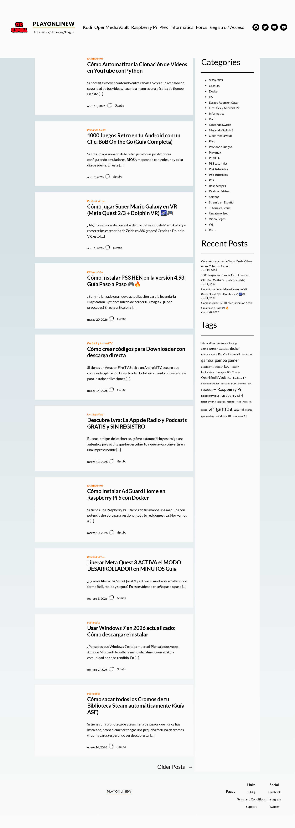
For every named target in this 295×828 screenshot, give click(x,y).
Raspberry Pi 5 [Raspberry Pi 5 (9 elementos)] (208, 406)
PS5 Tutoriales (220, 174)
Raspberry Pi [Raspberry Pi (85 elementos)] (229, 394)
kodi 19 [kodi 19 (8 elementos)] (235, 371)
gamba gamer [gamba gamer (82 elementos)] (227, 365)
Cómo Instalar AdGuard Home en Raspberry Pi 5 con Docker (126, 494)
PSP (212, 180)
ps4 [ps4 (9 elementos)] (249, 388)
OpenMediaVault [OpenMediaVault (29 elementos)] (213, 382)
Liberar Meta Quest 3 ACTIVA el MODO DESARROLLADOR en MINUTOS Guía (134, 565)
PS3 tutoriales (96, 272)
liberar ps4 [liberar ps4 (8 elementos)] (221, 377)
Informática (94, 622)
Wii (211, 224)
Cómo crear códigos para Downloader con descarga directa (136, 352)
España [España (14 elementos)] (222, 359)
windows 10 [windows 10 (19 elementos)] (223, 421)
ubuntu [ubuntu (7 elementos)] (248, 414)
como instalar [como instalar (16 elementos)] (209, 353)
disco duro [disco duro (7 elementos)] (224, 353)
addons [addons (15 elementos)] (210, 348)
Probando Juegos (98, 129)
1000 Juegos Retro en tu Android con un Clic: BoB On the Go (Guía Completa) (133, 138)
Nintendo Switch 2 (223, 130)
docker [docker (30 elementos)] (235, 353)
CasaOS (215, 85)
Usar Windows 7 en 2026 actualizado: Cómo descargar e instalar (131, 631)
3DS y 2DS (217, 80)
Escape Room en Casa (225, 102)
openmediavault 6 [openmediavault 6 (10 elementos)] (210, 388)
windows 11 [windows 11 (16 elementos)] (239, 421)
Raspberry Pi (218, 185)
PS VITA (215, 158)
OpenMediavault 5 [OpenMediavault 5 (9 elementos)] (236, 382)
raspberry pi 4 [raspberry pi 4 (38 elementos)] (231, 400)
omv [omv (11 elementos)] (237, 377)
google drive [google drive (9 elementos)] (207, 371)
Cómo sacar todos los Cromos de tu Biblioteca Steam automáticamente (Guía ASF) (135, 705)
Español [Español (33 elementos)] (234, 359)
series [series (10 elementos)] (204, 414)
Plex (212, 141)
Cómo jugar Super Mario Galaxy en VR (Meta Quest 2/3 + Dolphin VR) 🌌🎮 (132, 209)
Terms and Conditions (247, 799)
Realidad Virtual (97, 201)
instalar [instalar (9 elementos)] (219, 371)
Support (247, 806)
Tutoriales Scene (221, 208)
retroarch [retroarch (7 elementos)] (247, 406)
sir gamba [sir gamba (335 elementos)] (220, 413)
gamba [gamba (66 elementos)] (207, 365)
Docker (214, 91)
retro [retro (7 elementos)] (239, 406)
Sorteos (215, 196)
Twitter (273, 806)
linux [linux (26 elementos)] (230, 377)
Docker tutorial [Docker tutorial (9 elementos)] (209, 359)
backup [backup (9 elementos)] (233, 348)
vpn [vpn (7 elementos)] (203, 421)
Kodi (212, 119)
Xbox (213, 230)
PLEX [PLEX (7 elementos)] (233, 388)
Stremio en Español (223, 202)
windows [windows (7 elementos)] (210, 421)
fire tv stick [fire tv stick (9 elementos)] (247, 359)
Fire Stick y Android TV (101, 343)
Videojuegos (218, 219)
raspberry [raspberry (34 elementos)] (208, 394)
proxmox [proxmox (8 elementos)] (242, 388)
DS (211, 97)
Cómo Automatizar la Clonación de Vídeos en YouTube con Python (137, 67)
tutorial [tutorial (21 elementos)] (239, 414)
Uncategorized (96, 58)
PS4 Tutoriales (220, 169)
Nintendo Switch (221, 124)
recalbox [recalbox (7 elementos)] (231, 406)
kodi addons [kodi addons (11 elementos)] (207, 377)
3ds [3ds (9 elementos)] (203, 348)
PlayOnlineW (54, 23)
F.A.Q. (247, 792)
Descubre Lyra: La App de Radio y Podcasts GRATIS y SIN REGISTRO (137, 423)
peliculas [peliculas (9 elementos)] (225, 388)
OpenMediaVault (222, 135)
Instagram (273, 799)
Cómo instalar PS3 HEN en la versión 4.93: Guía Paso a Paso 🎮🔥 (136, 280)
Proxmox (215, 152)
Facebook (273, 792)
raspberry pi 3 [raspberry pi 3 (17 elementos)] (210, 400)
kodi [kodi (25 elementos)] (227, 371)
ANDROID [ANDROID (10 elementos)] (222, 348)
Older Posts (175, 766)
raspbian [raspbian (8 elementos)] (221, 406)
